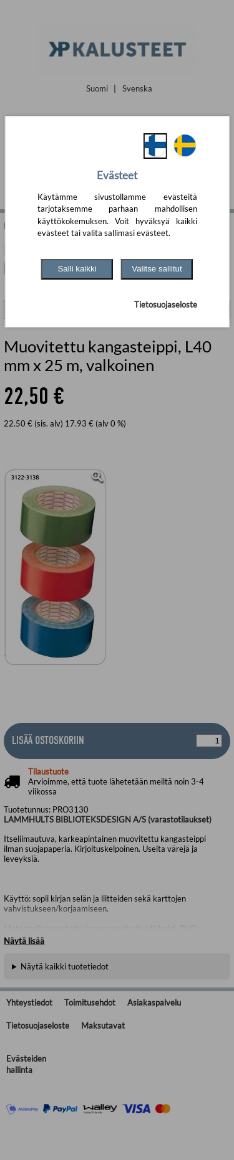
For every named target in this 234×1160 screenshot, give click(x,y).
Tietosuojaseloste (165, 304)
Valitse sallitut (157, 268)
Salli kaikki (76, 268)
